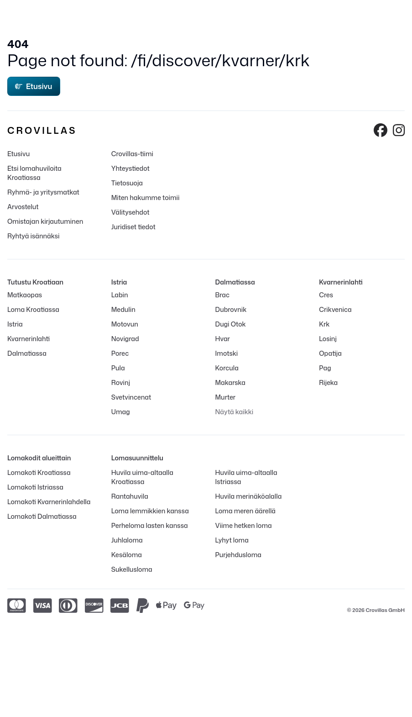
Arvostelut (23, 206)
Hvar (222, 338)
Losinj (328, 338)
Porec (120, 353)
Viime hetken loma (243, 525)
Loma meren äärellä (245, 510)
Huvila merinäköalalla (248, 496)
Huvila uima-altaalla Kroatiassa (142, 477)
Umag (120, 411)
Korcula (227, 368)
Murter (225, 397)
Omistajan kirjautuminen (45, 221)
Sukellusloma (131, 569)
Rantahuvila (129, 496)
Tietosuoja (127, 183)
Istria (15, 324)
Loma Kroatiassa (33, 309)
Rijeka (328, 382)
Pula (118, 368)
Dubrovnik (231, 309)
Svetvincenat (131, 397)
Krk (324, 324)
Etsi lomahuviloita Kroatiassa (34, 173)
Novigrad (125, 338)
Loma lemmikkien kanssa (150, 510)
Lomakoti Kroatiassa (39, 472)
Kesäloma (126, 554)
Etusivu (33, 86)
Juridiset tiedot (133, 226)
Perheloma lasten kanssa (149, 525)
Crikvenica (335, 309)
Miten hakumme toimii (145, 197)
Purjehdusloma (238, 554)
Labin (119, 294)
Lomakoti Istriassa (35, 487)
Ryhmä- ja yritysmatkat (43, 192)
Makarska (230, 382)
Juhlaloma (127, 540)
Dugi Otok (230, 324)
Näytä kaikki (234, 411)
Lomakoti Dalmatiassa (42, 516)
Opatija (330, 353)
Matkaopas (24, 294)
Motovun (124, 324)
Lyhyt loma (232, 540)
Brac (222, 294)
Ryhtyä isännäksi (33, 236)
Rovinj (120, 382)
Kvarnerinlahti (28, 338)
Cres (326, 294)
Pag (325, 368)
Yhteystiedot (130, 168)
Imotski (226, 353)
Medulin (123, 309)
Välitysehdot (130, 212)
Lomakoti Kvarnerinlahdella (48, 501)
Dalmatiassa (27, 353)
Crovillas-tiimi (132, 153)
